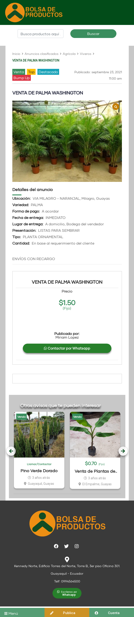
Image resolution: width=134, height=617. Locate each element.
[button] (67, 593)
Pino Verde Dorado (39, 470)
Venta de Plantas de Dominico (95, 471)
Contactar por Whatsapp (67, 348)
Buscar (93, 33)
